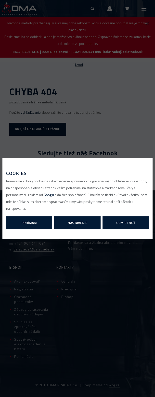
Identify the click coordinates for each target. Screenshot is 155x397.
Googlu (49, 194)
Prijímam (29, 222)
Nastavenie (77, 222)
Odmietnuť (125, 222)
